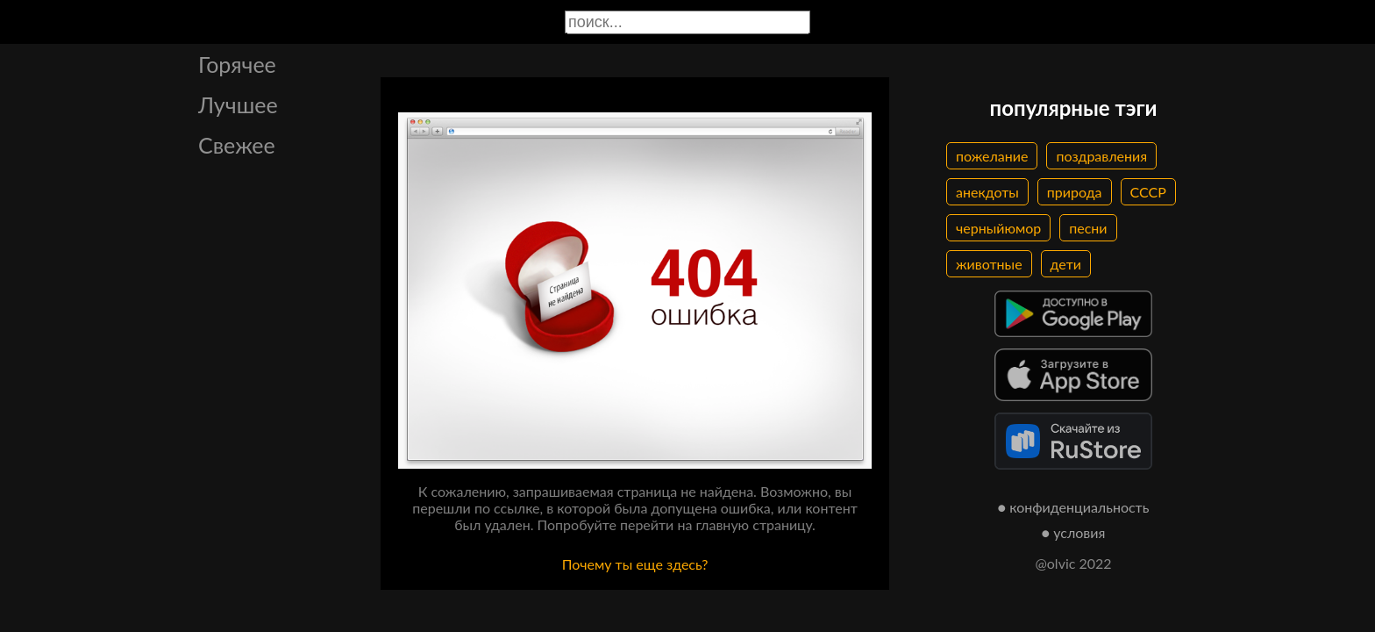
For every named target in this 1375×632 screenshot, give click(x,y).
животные (989, 263)
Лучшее (238, 104)
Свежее (236, 145)
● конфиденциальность (1074, 507)
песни (1088, 227)
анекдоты (987, 191)
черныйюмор (998, 227)
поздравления (1101, 155)
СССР (1148, 191)
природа (1074, 191)
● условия (1074, 532)
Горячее (237, 64)
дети (1066, 263)
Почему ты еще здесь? (635, 564)
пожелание (992, 155)
